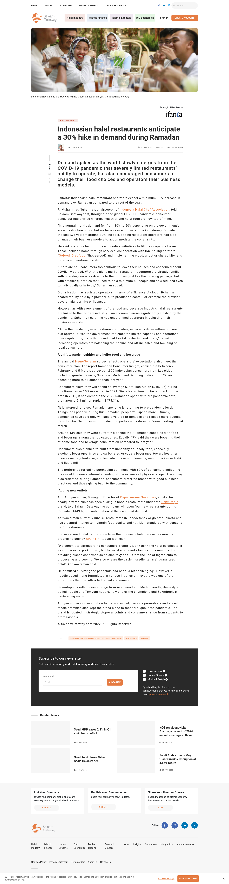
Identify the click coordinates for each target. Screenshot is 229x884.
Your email (48, 676)
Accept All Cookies (188, 878)
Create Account (184, 18)
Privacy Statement (58, 862)
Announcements (185, 844)
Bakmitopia (169, 502)
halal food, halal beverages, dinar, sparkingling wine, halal (96, 638)
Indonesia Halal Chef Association (144, 209)
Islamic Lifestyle (121, 17)
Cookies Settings (166, 878)
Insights (49, 5)
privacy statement (158, 694)
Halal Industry (75, 17)
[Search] (187, 5)
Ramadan (144, 638)
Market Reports (88, 5)
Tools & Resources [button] (115, 5)
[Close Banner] (224, 878)
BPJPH (91, 538)
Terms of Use (78, 862)
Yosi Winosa (77, 147)
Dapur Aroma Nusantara (138, 497)
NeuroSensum (85, 361)
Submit (103, 807)
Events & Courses (109, 846)
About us (92, 862)
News (34, 5)
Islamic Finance (98, 17)
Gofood (64, 255)
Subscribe (115, 682)
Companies (66, 5)
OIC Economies (145, 17)
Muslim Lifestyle (156, 679)
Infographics (166, 844)
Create (46, 808)
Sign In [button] (164, 18)
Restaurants (131, 638)
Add (160, 808)
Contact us (105, 862)
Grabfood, (79, 255)
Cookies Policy (38, 862)
